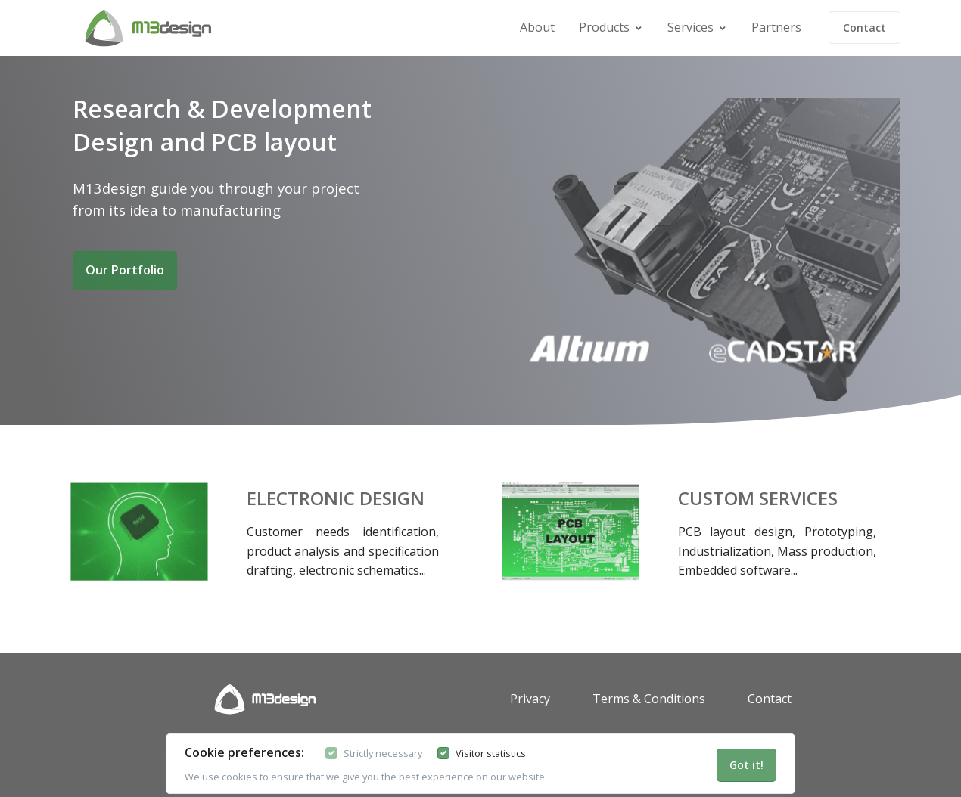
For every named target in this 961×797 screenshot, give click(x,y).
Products (604, 27)
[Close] (746, 765)
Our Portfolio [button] (125, 270)
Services (690, 27)
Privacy (530, 698)
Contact (864, 27)
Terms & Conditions (648, 698)
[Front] (112, 28)
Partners (776, 27)
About (537, 27)
